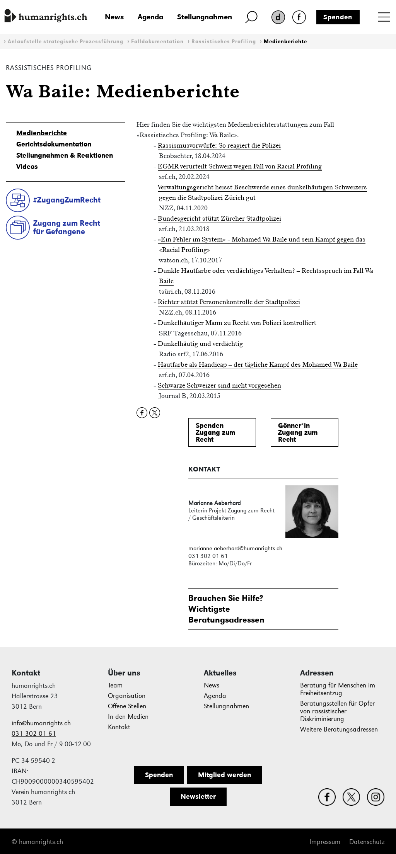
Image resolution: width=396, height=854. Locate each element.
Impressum (324, 842)
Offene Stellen (127, 706)
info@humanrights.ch (41, 723)
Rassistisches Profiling (223, 41)
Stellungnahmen (204, 16)
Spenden (337, 17)
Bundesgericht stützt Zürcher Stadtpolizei (219, 218)
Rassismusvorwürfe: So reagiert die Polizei (219, 145)
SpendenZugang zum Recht (216, 432)
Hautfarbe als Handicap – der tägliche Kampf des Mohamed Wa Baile (258, 364)
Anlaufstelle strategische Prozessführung (65, 41)
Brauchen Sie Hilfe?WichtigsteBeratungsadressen (226, 608)
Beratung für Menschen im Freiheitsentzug (337, 689)
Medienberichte (285, 41)
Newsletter (198, 796)
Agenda (150, 16)
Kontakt (119, 727)
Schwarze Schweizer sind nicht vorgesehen (219, 385)
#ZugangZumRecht (67, 199)
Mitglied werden (224, 775)
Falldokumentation (157, 41)
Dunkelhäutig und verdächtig (200, 343)
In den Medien (128, 717)
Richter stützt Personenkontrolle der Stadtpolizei (229, 302)
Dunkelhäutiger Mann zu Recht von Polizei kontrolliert (237, 322)
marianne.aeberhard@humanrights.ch (235, 548)
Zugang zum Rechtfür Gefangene (66, 227)
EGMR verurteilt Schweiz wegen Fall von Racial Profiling (240, 166)
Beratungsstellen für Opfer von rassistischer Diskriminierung (337, 711)
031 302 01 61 (34, 734)
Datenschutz (366, 842)
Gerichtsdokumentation (53, 144)
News (114, 16)
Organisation (126, 696)
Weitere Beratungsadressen (339, 729)
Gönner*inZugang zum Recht (298, 432)
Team (115, 685)
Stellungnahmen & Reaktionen (64, 155)
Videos (27, 166)
